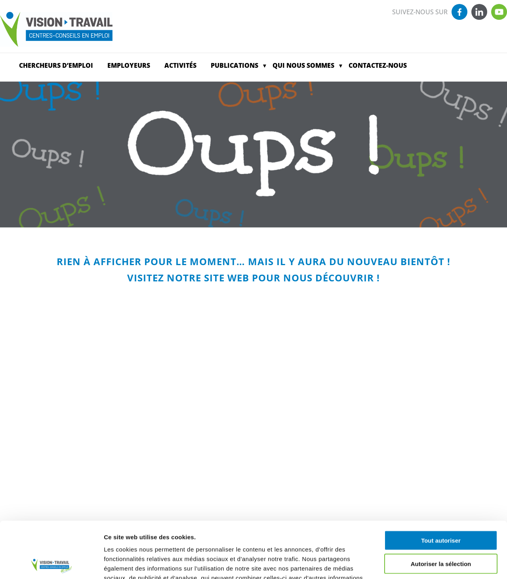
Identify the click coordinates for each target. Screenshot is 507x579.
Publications (234, 65)
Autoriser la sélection (441, 507)
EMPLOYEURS (128, 65)
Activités (180, 65)
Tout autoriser (441, 484)
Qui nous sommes (303, 65)
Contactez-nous (378, 65)
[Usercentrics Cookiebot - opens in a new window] (51, 563)
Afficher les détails (436, 563)
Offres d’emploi (456, 65)
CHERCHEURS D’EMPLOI (56, 65)
